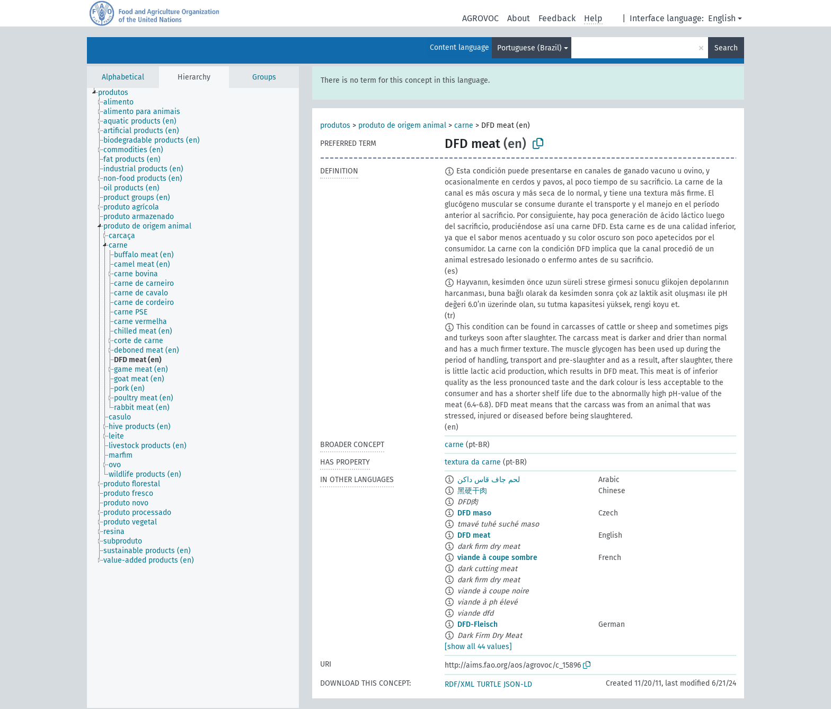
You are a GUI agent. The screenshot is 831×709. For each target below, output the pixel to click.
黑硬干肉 (472, 490)
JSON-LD (517, 684)
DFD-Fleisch (477, 624)
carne (463, 125)
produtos (335, 125)
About (518, 18)
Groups (264, 77)
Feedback (557, 18)
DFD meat (473, 535)
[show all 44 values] (478, 646)
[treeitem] (118, 93)
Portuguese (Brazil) (529, 47)
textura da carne (473, 462)
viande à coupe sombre (497, 557)
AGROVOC (480, 18)
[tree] (193, 398)
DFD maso (474, 513)
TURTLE (489, 684)
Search (726, 47)
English (722, 18)
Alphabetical (123, 77)
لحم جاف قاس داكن (488, 479)
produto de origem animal (402, 125)
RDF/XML (459, 684)
